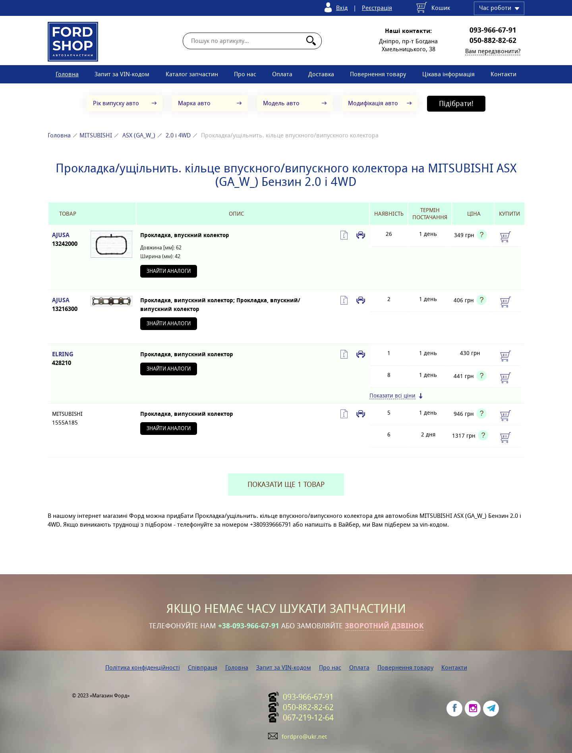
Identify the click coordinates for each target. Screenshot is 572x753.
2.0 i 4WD (178, 135)
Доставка (321, 74)
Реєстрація (377, 8)
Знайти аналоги (169, 271)
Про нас (245, 74)
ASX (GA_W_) (138, 135)
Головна (67, 74)
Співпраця (202, 667)
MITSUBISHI (95, 135)
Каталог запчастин (192, 74)
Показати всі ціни (392, 395)
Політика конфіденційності (142, 667)
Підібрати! (456, 103)
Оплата (282, 74)
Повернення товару (378, 74)
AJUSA (67, 239)
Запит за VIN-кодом (122, 74)
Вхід (342, 8)
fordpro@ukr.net (304, 736)
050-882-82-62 (493, 40)
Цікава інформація (448, 74)
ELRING (67, 358)
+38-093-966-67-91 (248, 626)
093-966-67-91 (493, 30)
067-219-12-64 (308, 717)
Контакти (503, 74)
